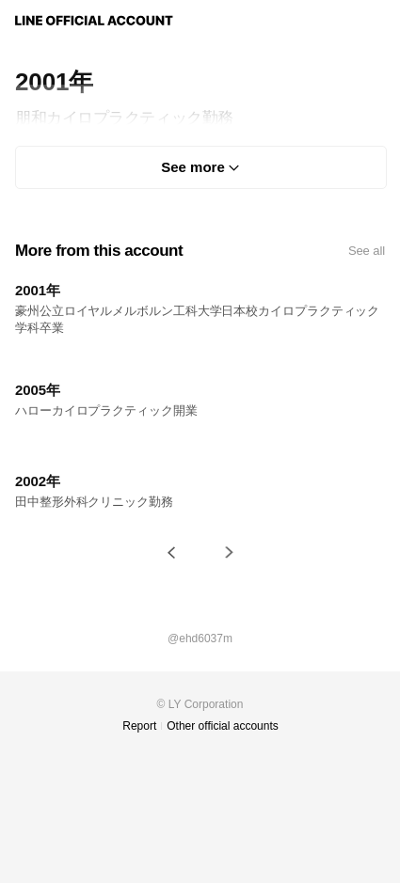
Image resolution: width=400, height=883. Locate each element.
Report (139, 726)
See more (193, 167)
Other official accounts (223, 726)
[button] (171, 552)
